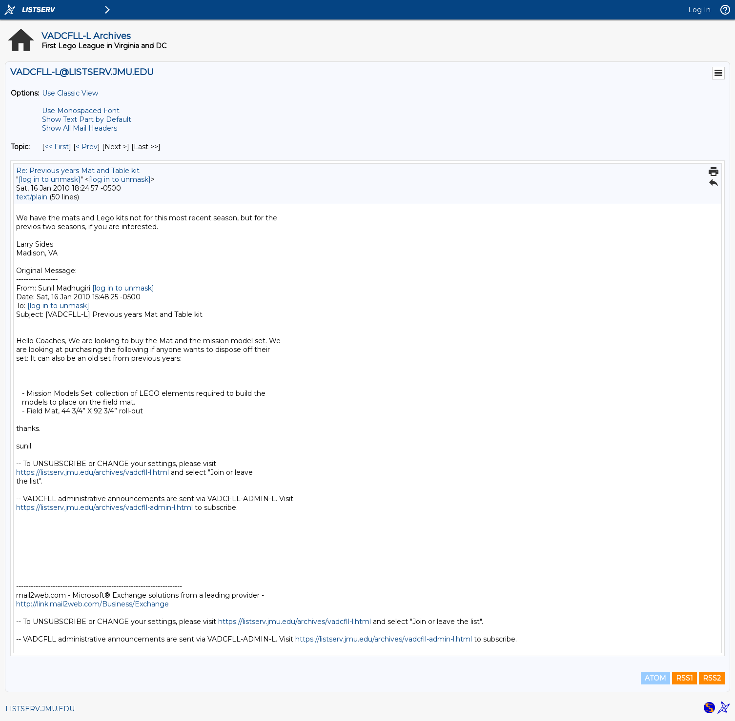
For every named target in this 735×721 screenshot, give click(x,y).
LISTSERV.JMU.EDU (40, 708)
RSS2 (712, 678)
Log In (699, 9)
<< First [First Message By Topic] (56, 146)
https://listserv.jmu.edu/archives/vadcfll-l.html (92, 472)
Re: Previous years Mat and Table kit (78, 170)
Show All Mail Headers (79, 128)
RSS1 (684, 678)
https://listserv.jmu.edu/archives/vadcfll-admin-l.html (104, 507)
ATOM (655, 678)
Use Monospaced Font (81, 110)
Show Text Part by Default (86, 119)
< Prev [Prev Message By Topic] (87, 146)
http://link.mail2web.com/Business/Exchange (92, 604)
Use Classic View (70, 93)
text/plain (31, 197)
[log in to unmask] (50, 179)
